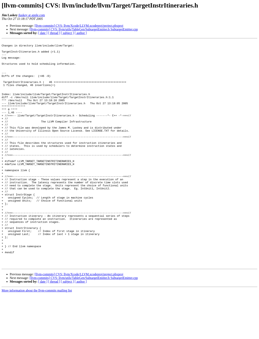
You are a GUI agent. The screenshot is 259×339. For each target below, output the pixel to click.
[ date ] (42, 33)
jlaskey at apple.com (31, 15)
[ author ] (81, 33)
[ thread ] (54, 33)
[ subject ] (67, 33)
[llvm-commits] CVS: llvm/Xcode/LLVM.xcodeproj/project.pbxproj (79, 25)
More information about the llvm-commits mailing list (37, 335)
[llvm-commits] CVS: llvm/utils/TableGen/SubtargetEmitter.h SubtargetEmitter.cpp (84, 29)
